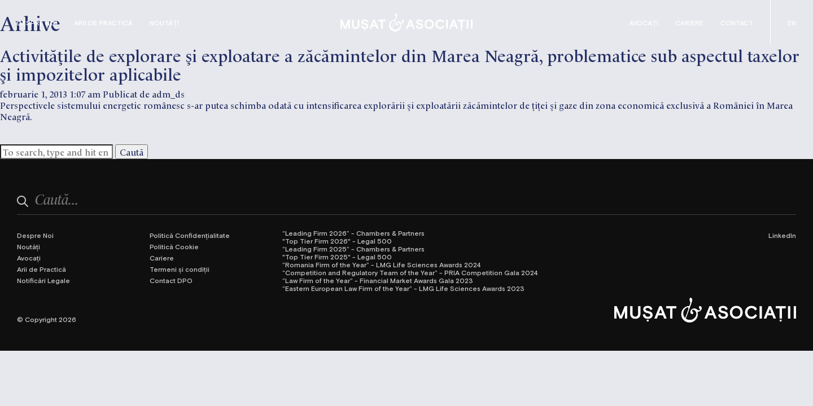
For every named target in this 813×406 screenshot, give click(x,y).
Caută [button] (131, 151)
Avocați (643, 23)
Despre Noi (37, 23)
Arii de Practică (103, 23)
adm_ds (168, 93)
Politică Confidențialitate (190, 235)
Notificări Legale (43, 280)
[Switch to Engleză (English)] (792, 22)
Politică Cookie (174, 246)
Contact (736, 23)
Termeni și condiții (179, 269)
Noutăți (164, 23)
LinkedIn (782, 235)
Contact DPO (171, 280)
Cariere (689, 23)
